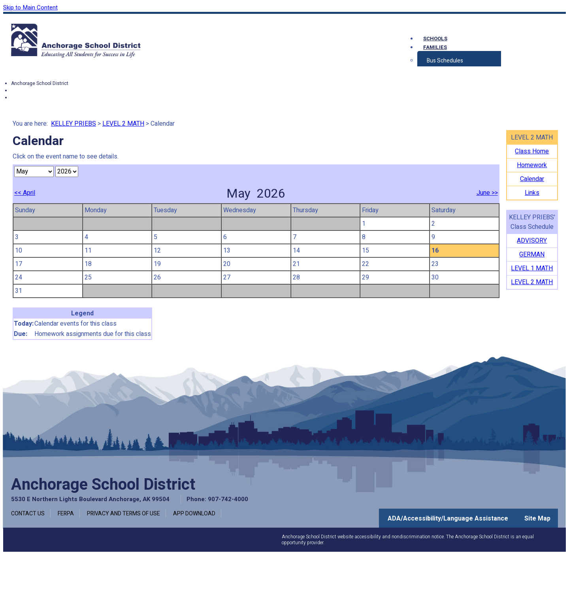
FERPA (66, 513)
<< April (24, 193)
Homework (532, 165)
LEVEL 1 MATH (532, 268)
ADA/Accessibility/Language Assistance (448, 518)
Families (435, 47)
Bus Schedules (445, 61)
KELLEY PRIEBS (73, 123)
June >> (487, 193)
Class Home (532, 151)
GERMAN (532, 254)
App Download (194, 513)
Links (532, 193)
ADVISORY (532, 240)
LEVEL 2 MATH (123, 123)
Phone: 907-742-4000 (217, 499)
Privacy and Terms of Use (123, 513)
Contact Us (28, 513)
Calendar (532, 179)
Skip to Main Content (30, 7)
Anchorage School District (39, 83)
